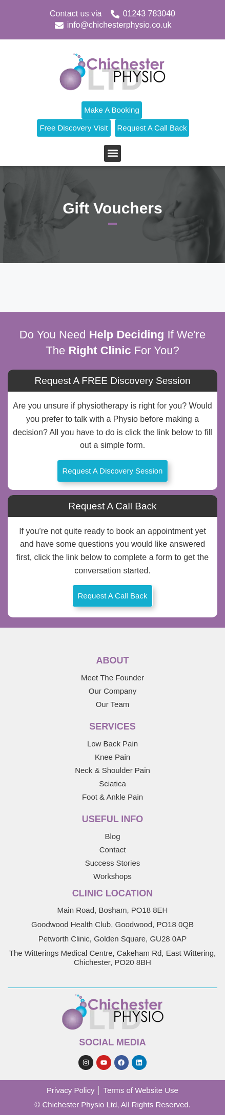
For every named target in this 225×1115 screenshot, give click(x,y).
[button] (112, 153)
